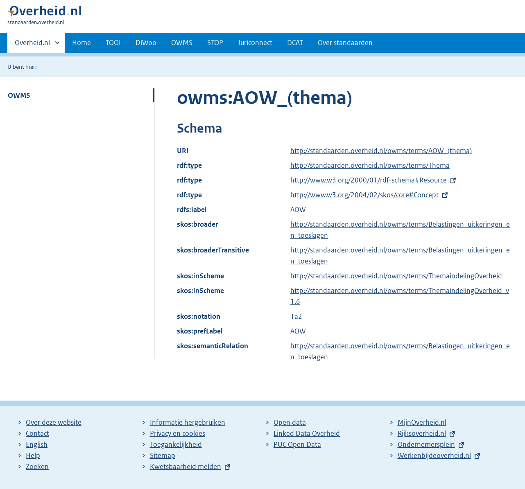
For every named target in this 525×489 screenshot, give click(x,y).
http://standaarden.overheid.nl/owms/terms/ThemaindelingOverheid (396, 275)
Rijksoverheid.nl (422, 433)
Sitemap (162, 455)
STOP (215, 42)
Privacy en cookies (177, 433)
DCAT (295, 42)
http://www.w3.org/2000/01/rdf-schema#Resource (368, 180)
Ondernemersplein (426, 444)
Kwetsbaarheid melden (185, 466)
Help (33, 455)
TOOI (113, 42)
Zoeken (37, 466)
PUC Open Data (297, 444)
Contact (37, 433)
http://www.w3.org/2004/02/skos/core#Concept (364, 194)
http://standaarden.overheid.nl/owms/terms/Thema (370, 165)
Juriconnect (255, 42)
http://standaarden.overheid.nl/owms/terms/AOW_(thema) (381, 150)
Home (81, 42)
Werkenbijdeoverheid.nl (434, 455)
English (37, 444)
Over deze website (53, 422)
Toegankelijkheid (176, 444)
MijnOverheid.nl (422, 422)
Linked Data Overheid (307, 433)
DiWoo (146, 42)
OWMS (181, 42)
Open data (290, 422)
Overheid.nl (32, 45)
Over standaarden (345, 42)
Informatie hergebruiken (187, 422)
